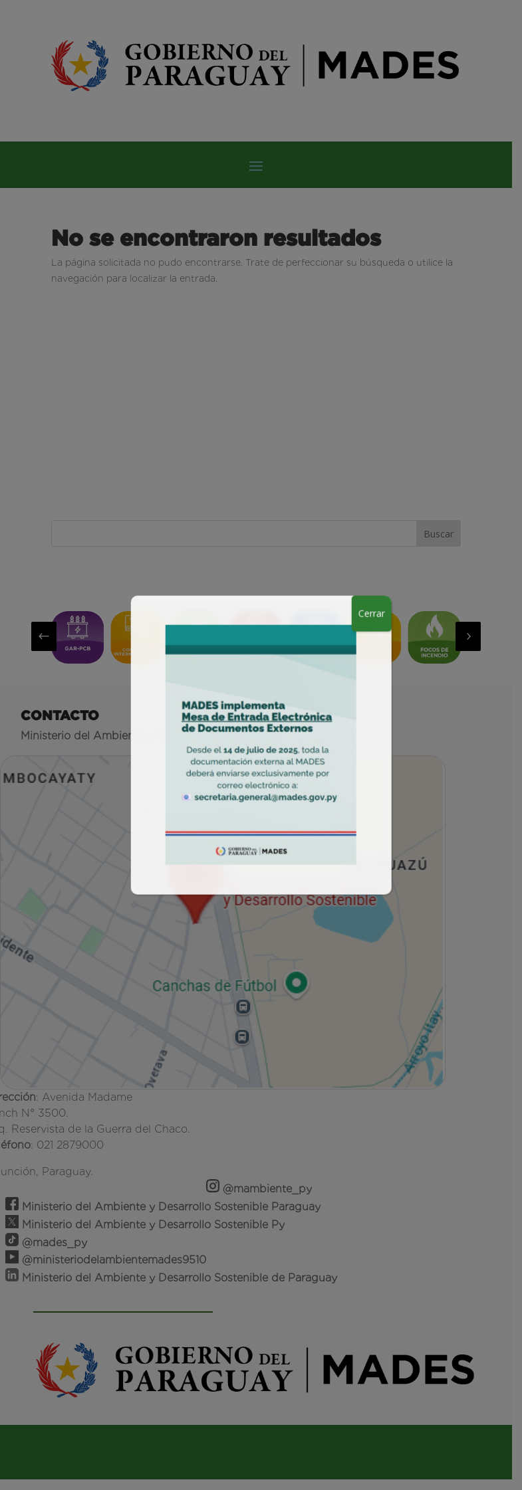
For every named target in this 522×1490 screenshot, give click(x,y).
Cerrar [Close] (371, 612)
